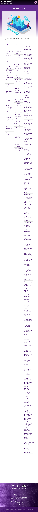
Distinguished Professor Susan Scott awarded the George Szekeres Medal (28, 190)
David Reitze (17, 103)
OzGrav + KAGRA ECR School (9, 108)
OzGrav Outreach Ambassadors (9, 100)
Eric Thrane (17, 73)
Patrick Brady (17, 118)
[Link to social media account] (17, 505)
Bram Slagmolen (18, 70)
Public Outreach (9, 86)
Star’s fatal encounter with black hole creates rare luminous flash (28, 313)
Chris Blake (17, 83)
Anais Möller (17, 125)
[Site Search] (32, 2)
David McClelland (18, 49)
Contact (7, 134)
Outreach (7, 84)
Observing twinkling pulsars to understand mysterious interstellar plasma (28, 331)
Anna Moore (17, 123)
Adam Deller (17, 97)
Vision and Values (9, 51)
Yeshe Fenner (17, 53)
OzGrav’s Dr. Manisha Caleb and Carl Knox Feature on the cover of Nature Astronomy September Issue (27, 216)
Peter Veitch (17, 57)
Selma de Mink (17, 114)
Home (6, 46)
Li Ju (15, 75)
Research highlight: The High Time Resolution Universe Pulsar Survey (28, 424)
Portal (6, 136)
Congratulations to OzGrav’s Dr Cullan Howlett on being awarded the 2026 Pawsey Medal (28, 57)
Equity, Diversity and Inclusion (9, 65)
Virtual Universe (9, 94)
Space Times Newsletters (8, 116)
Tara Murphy (17, 55)
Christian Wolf (17, 139)
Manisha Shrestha (18, 99)
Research (7, 75)
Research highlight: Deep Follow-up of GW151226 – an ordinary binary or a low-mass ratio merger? (28, 392)
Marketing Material (10, 122)
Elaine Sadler (17, 90)
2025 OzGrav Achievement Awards (27, 75)
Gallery (6, 132)
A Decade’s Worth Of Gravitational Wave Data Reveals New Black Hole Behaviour (28, 132)
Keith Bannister (18, 105)
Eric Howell (17, 150)
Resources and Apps (9, 92)
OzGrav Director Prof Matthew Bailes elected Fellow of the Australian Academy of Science (27, 363)
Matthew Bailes (18, 46)
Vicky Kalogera (17, 121)
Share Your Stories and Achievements (10, 129)
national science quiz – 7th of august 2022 (27, 338)
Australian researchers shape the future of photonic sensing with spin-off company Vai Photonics (28, 382)
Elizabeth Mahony (18, 148)
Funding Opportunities (9, 62)
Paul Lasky (16, 59)
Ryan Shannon (17, 86)
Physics (7, 81)
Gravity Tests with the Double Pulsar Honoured (28, 138)
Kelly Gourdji (17, 110)
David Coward (17, 146)
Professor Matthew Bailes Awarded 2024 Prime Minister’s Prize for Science (28, 207)
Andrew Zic (17, 127)
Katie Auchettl (17, 92)
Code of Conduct (9, 68)
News (6, 111)
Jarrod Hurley (17, 64)
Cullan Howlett (17, 142)
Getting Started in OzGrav (9, 58)
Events (6, 103)
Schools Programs (10, 89)
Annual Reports (9, 70)
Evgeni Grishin (17, 152)
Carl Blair (16, 134)
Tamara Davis (17, 51)
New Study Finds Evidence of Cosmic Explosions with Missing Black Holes (28, 49)
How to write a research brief (9, 126)
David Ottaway (17, 77)
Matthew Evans (18, 112)
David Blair (17, 144)
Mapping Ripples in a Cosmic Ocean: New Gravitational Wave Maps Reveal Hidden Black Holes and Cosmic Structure (28, 198)
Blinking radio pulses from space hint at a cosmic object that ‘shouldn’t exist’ (28, 182)
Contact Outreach (9, 96)
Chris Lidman (17, 94)
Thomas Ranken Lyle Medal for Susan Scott (27, 298)
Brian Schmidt (17, 131)
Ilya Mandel (17, 81)
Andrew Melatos (18, 62)
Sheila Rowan (17, 116)
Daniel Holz (17, 101)
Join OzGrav (8, 55)
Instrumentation (9, 77)
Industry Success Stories (9, 120)
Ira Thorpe (16, 107)
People (7, 53)
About (6, 49)
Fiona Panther (17, 155)
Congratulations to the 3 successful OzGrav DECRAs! (28, 325)
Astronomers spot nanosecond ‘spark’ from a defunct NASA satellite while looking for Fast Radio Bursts (28, 152)
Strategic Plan (9, 72)
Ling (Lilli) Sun (17, 68)
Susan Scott (17, 88)
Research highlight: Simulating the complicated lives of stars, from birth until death (28, 450)
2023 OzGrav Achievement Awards (27, 266)
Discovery (8, 79)
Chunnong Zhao (18, 66)
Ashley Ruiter (17, 129)
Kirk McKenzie (17, 79)
